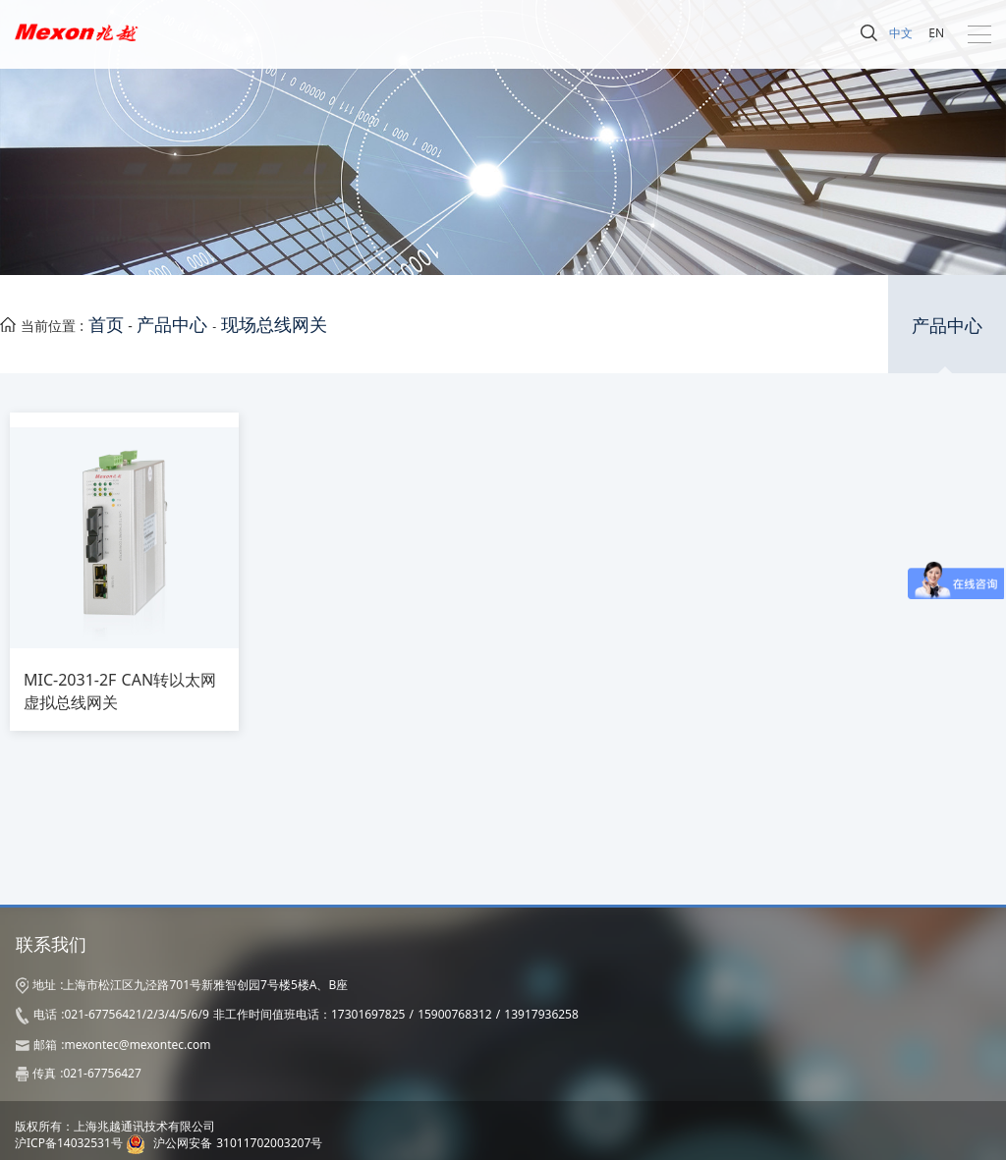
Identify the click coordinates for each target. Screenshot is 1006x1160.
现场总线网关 (274, 324)
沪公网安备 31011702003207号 (237, 1142)
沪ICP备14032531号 (69, 1142)
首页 (106, 324)
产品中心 (172, 324)
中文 (901, 33)
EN (936, 33)
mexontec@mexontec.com (137, 1044)
